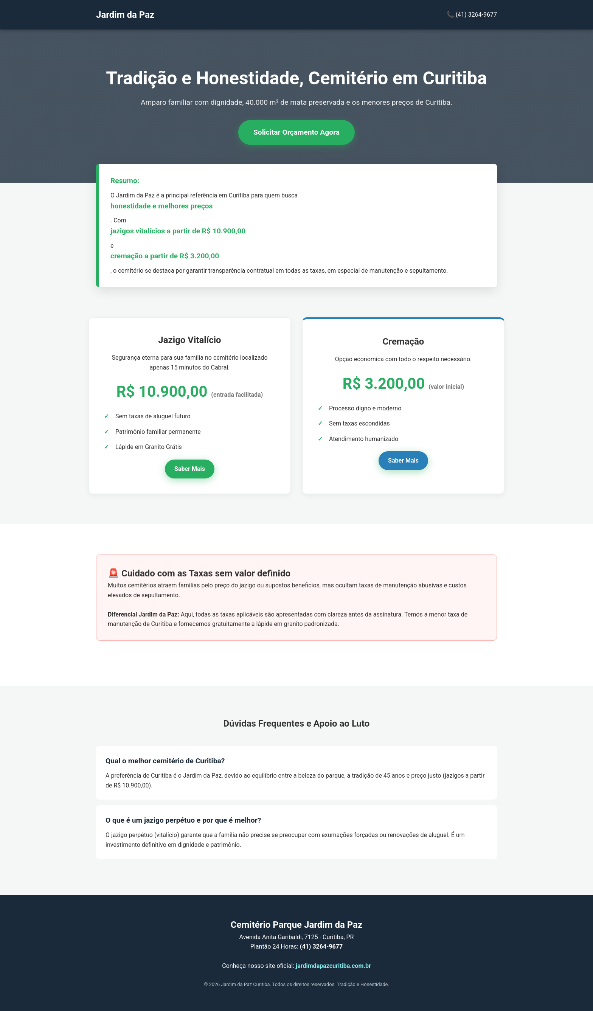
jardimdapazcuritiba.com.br (333, 965)
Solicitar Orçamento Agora (296, 132)
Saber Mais (189, 468)
